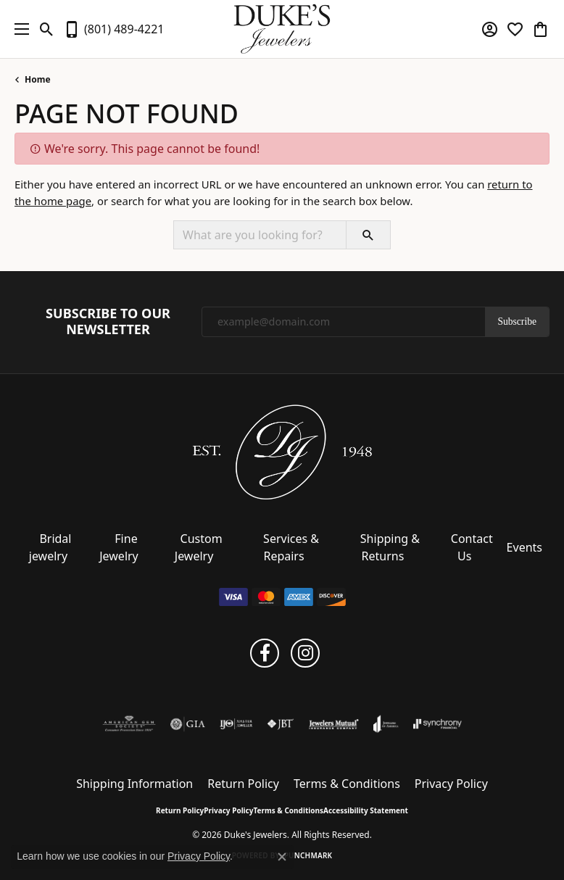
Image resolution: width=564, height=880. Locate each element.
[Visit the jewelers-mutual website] (334, 724)
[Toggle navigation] (18, 29)
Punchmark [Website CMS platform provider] (308, 855)
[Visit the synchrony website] (437, 724)
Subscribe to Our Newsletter (108, 321)
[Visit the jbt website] (280, 724)
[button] (47, 28)
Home (38, 79)
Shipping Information (134, 784)
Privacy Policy (451, 784)
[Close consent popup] (282, 856)
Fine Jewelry (118, 547)
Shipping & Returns (390, 547)
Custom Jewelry (199, 547)
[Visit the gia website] (187, 724)
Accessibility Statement (365, 810)
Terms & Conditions (347, 784)
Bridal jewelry (50, 547)
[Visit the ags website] (129, 724)
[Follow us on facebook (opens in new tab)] (264, 653)
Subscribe (516, 321)
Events (524, 547)
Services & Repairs (291, 547)
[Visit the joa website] (386, 724)
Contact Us (472, 547)
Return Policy (243, 784)
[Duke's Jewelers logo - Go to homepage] (282, 29)
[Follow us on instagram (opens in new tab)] (305, 653)
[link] (113, 28)
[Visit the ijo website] (236, 724)
